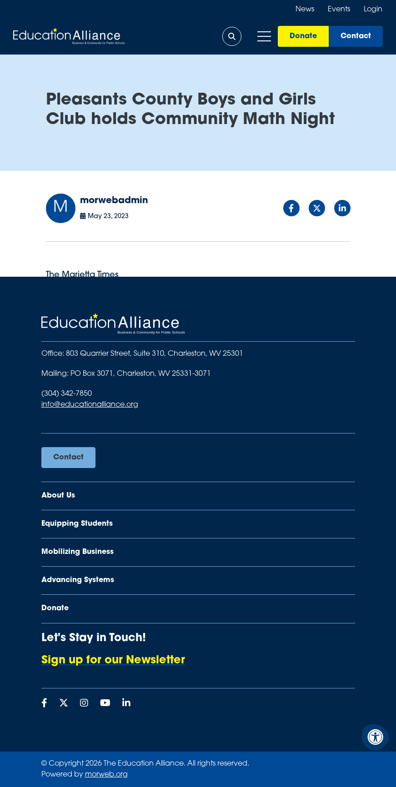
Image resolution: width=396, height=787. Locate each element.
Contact (355, 36)
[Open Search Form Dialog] (231, 36)
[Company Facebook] (44, 703)
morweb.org (106, 774)
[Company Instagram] (84, 703)
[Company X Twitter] (63, 703)
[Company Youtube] (105, 703)
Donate (302, 36)
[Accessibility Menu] (375, 737)
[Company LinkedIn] (126, 703)
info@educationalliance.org (89, 404)
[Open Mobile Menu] (264, 36)
